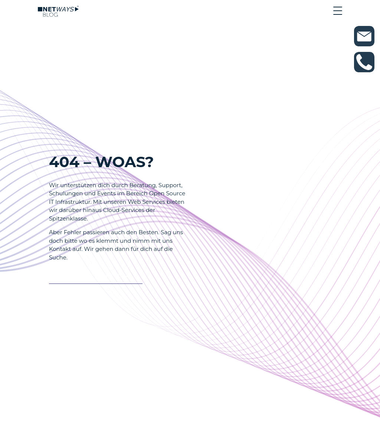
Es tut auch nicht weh (92, 276)
